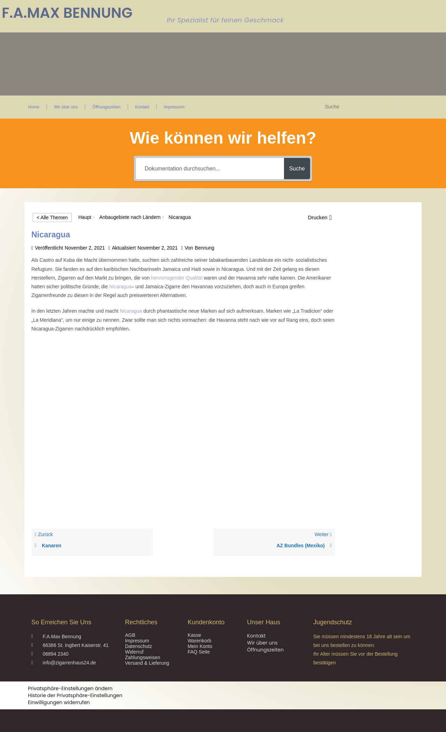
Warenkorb (199, 640)
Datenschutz (138, 646)
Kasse (194, 635)
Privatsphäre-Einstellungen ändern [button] (70, 688)
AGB (130, 635)
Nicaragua (120, 286)
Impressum (174, 107)
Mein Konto (199, 646)
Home (33, 107)
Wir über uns (66, 107)
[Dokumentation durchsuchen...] (206, 168)
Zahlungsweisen (142, 657)
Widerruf (134, 652)
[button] (320, 217)
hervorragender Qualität (176, 278)
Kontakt (142, 107)
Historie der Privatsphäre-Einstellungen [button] (75, 695)
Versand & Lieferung (147, 663)
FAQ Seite (198, 652)
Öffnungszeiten (106, 107)
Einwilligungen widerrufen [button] (59, 702)
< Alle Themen (52, 217)
